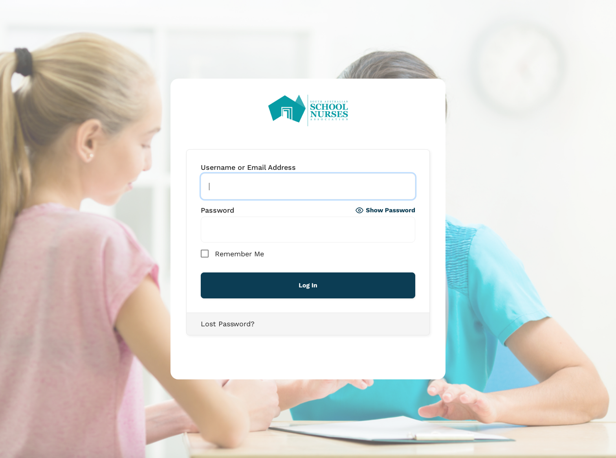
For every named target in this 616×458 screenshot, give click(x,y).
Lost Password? (228, 324)
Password (217, 210)
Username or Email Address (248, 167)
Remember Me (232, 254)
